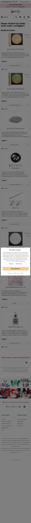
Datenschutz (17, 273)
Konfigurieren (19, 263)
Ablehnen (11, 263)
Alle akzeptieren (15, 268)
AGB (22, 273)
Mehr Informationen (20, 261)
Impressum (10, 273)
